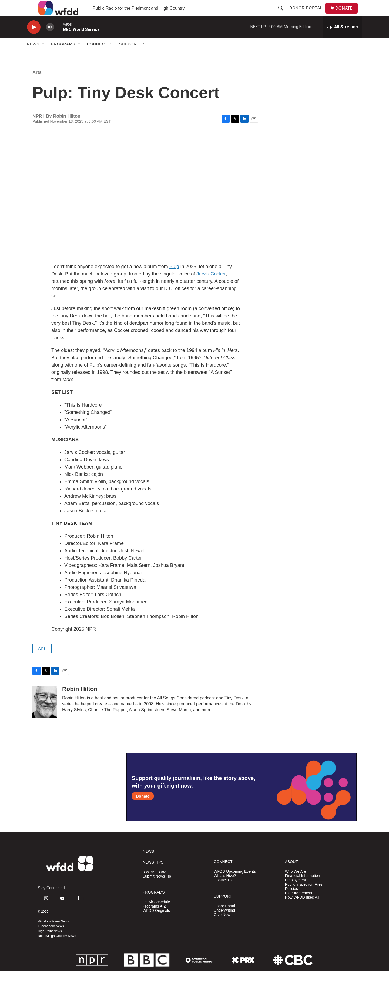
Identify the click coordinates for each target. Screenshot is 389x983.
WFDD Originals (156, 923)
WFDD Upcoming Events (235, 884)
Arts (37, 84)
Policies (291, 901)
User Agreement (298, 905)
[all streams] (342, 39)
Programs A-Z (154, 918)
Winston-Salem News (53, 933)
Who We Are (295, 884)
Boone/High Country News (57, 948)
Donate (143, 808)
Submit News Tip (157, 888)
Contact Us (223, 892)
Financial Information (302, 888)
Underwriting (224, 923)
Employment (295, 892)
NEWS (148, 864)
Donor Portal (308, 14)
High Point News (50, 943)
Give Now (222, 927)
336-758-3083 (154, 884)
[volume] (50, 39)
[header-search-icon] (283, 14)
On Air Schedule (156, 914)
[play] (33, 39)
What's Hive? (225, 888)
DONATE (347, 14)
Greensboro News (51, 938)
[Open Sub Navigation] (43, 56)
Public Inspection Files (304, 897)
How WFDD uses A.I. (302, 910)
